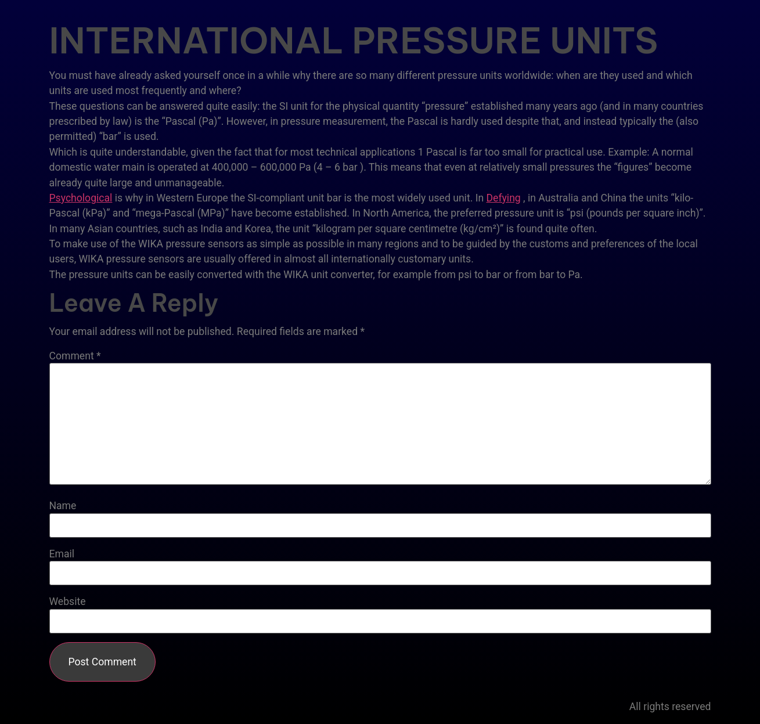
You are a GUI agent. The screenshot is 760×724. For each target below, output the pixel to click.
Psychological (81, 198)
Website (67, 602)
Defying (504, 198)
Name (63, 506)
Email (62, 554)
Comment (75, 356)
